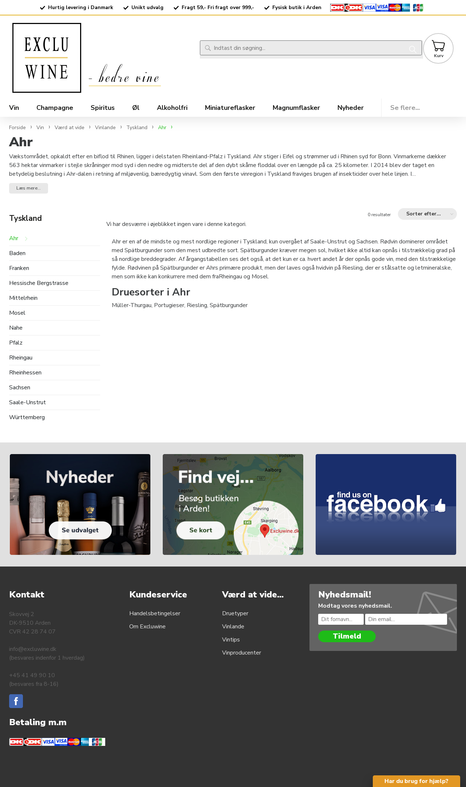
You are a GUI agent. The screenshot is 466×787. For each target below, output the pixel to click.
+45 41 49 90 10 (32, 675)
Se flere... (405, 107)
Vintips (231, 640)
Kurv (438, 56)
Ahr (13, 238)
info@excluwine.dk (32, 649)
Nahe (16, 328)
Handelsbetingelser (154, 613)
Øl (135, 107)
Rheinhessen (25, 373)
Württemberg (27, 417)
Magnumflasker (296, 107)
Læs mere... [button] (28, 188)
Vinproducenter (241, 653)
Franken (19, 268)
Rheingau (20, 358)
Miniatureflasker (230, 107)
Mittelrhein (23, 298)
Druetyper (235, 613)
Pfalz (16, 343)
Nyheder (350, 107)
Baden (17, 253)
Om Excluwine (147, 627)
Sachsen (19, 387)
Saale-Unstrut (27, 402)
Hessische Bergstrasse (38, 283)
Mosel (17, 313)
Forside (17, 127)
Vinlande (233, 627)
